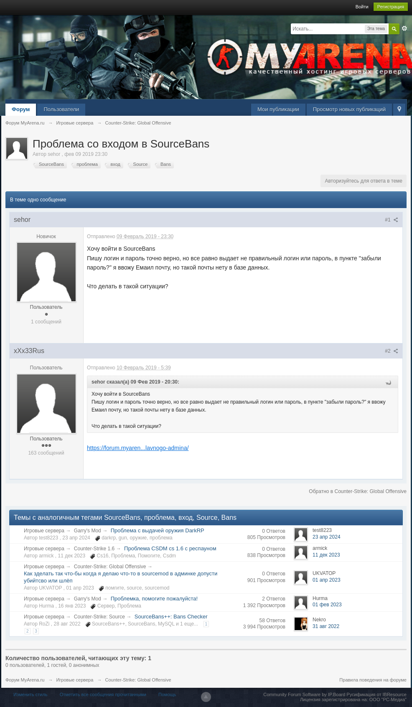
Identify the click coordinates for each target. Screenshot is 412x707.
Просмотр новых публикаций (349, 109)
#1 (391, 220)
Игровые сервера (44, 531)
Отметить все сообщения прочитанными (103, 694)
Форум (21, 109)
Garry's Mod (87, 531)
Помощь (167, 694)
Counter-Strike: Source (99, 617)
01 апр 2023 (327, 580)
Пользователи (61, 109)
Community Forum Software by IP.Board (304, 694)
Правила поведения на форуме (373, 679)
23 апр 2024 (327, 537)
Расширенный (404, 28)
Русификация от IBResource (376, 694)
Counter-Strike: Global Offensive (110, 567)
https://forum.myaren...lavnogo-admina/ (138, 448)
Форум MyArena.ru (24, 679)
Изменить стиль (30, 694)
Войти (362, 6)
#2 (391, 351)
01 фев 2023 (327, 605)
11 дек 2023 (326, 555)
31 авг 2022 (326, 626)
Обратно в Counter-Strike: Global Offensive (358, 491)
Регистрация (390, 6)
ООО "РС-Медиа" (388, 699)
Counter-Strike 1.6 (94, 549)
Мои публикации (278, 109)
